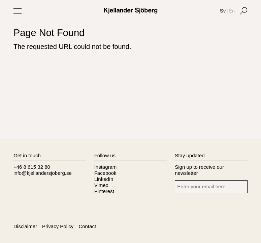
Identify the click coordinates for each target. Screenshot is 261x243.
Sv (223, 11)
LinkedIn (103, 179)
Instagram (105, 167)
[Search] (243, 11)
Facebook (105, 173)
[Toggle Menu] (17, 11)
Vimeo (101, 185)
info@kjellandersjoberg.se (42, 173)
